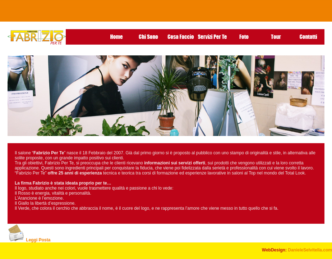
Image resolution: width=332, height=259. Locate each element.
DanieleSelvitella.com (310, 250)
